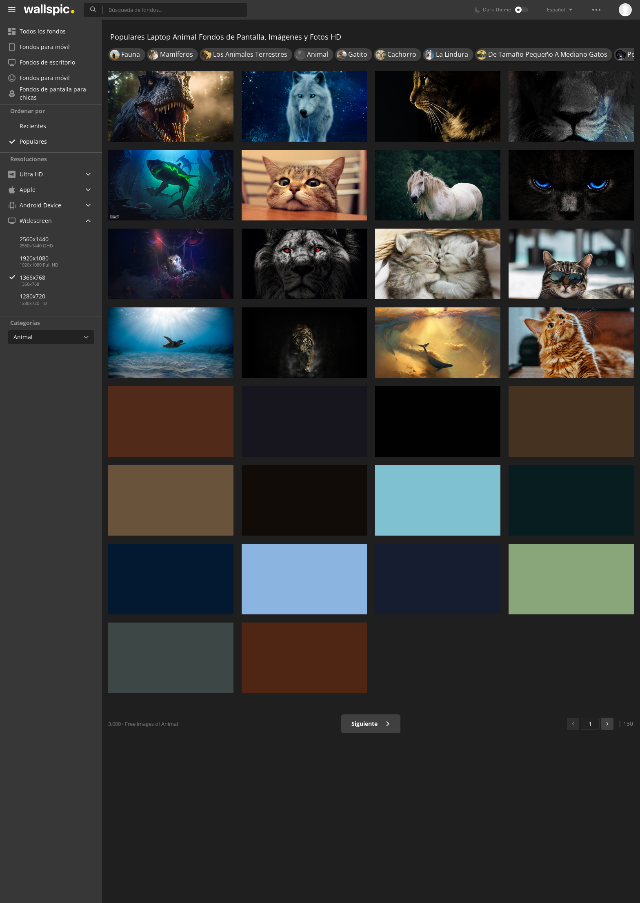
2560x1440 (34, 239)
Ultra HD (25, 174)
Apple (22, 190)
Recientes (33, 126)
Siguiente (370, 723)
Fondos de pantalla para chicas (47, 93)
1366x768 (61, 277)
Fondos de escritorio (41, 62)
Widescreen (30, 221)
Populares (33, 141)
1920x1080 (34, 258)
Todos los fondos (37, 31)
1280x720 (32, 296)
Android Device (34, 205)
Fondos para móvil (39, 47)
